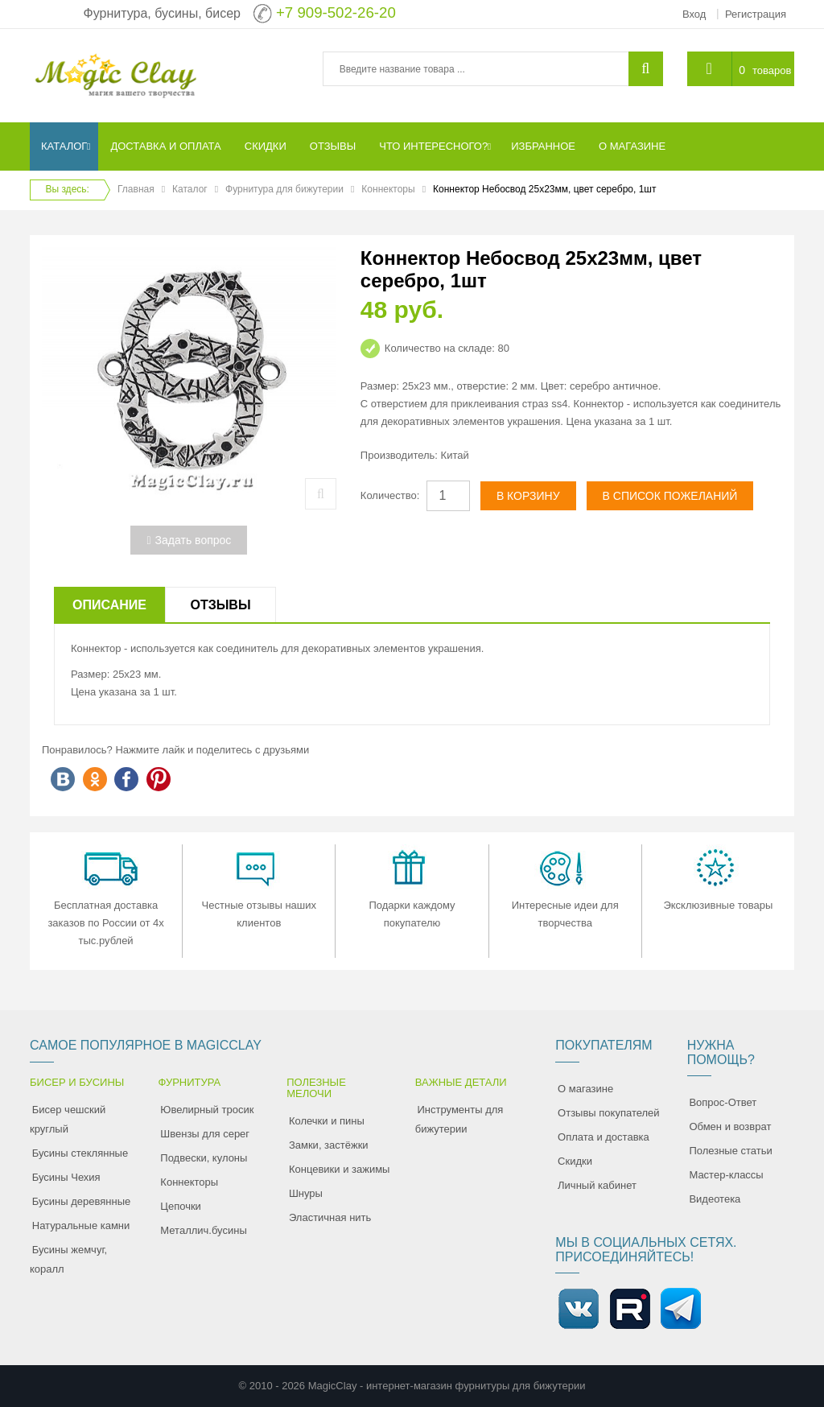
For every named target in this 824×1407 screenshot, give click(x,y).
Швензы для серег (204, 1134)
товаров (771, 70)
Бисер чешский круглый (67, 1119)
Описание (109, 605)
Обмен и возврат (730, 1126)
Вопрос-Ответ (722, 1102)
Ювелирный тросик (206, 1110)
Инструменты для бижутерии (459, 1119)
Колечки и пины (327, 1121)
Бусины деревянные (81, 1201)
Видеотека (714, 1199)
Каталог (190, 189)
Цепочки (180, 1206)
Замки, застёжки (329, 1145)
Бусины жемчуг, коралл (68, 1259)
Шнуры (306, 1193)
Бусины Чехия (66, 1177)
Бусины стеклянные (80, 1153)
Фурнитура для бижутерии (284, 189)
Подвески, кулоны (203, 1158)
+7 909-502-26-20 (336, 12)
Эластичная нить (330, 1217)
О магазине (585, 1089)
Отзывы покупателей (609, 1113)
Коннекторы (387, 189)
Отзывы (220, 605)
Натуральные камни (81, 1225)
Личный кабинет (597, 1185)
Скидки (575, 1161)
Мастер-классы (726, 1175)
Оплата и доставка (603, 1137)
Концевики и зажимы (339, 1169)
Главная (135, 189)
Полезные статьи (730, 1151)
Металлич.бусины (203, 1230)
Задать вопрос (188, 540)
